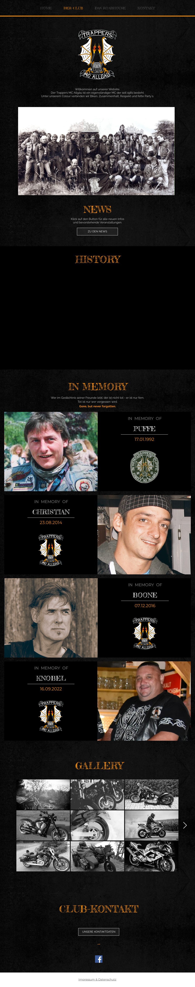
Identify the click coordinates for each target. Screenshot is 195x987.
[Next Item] (168, 151)
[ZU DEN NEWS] (97, 231)
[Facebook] (98, 959)
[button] (98, 932)
